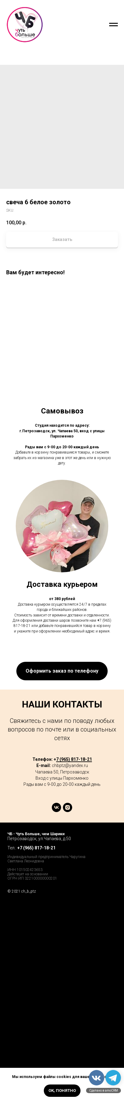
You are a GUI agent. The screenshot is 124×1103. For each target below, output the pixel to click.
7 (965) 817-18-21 (74, 759)
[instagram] (67, 810)
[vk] (56, 810)
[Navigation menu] (113, 25)
